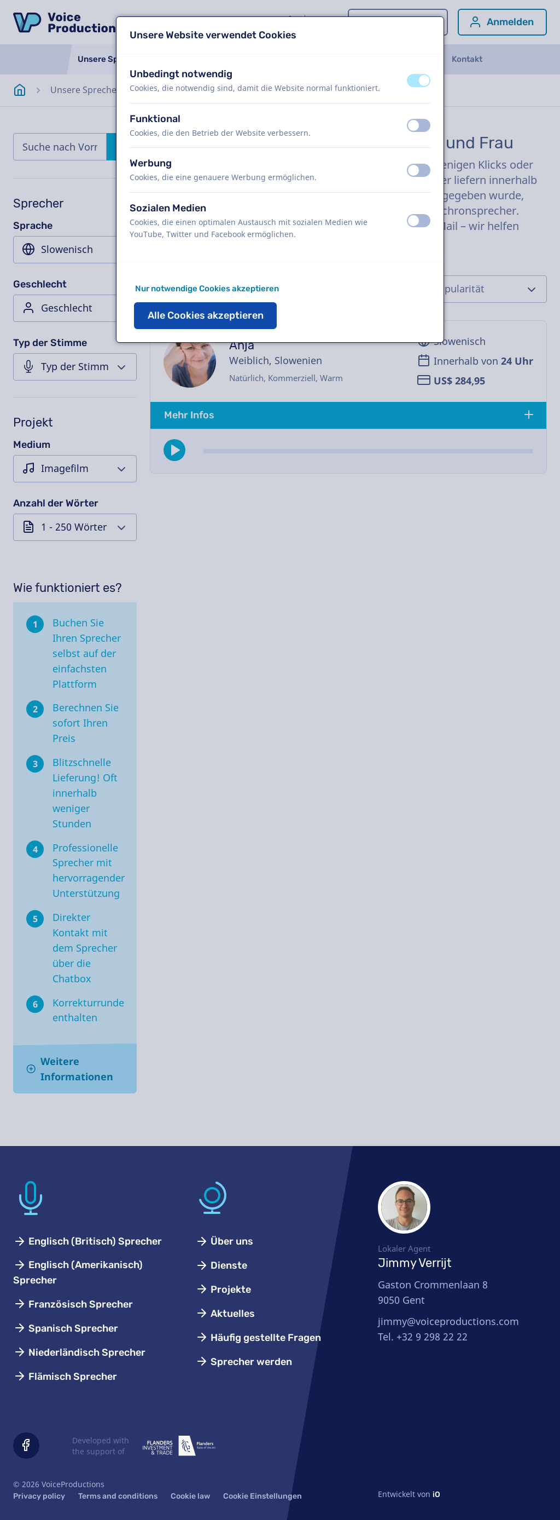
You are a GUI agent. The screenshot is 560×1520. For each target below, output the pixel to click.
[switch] (418, 80)
